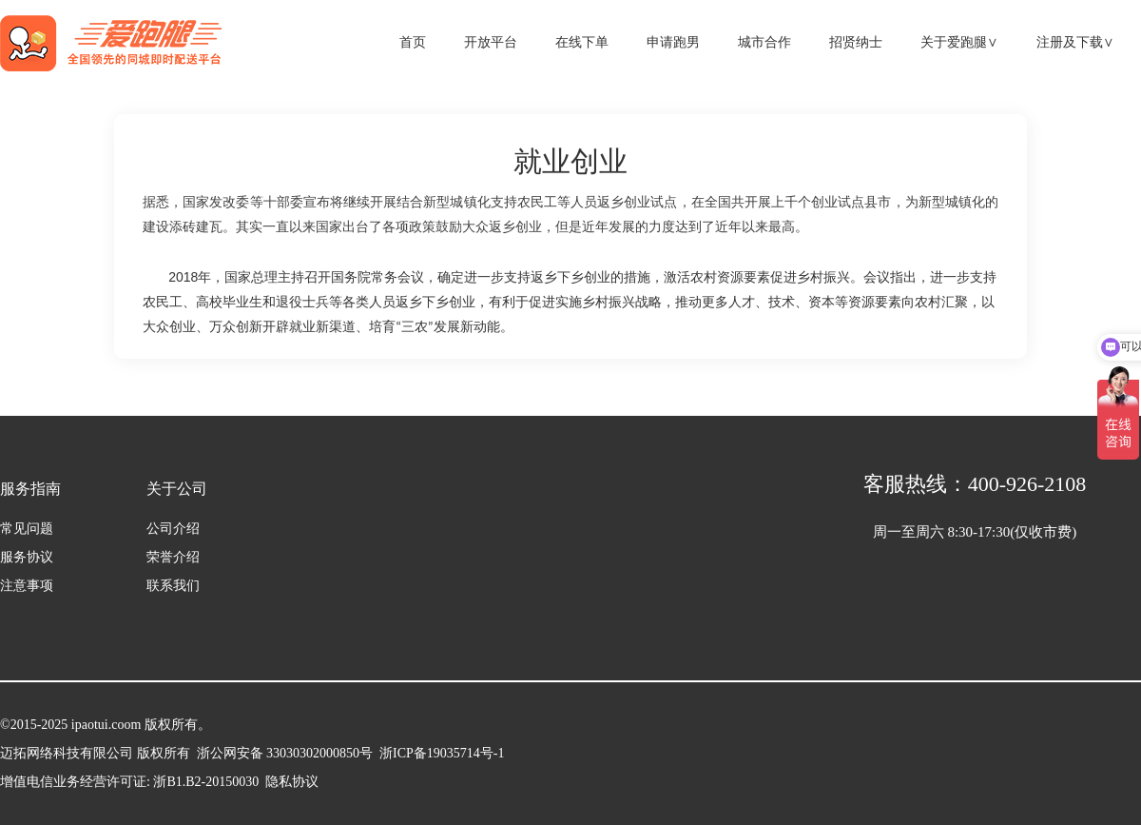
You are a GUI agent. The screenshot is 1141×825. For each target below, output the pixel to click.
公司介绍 (173, 528)
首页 (412, 42)
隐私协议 (292, 782)
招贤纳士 (855, 42)
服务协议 (26, 557)
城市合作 (764, 42)
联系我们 (173, 586)
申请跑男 (673, 42)
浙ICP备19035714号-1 (438, 753)
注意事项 (26, 586)
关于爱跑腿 (959, 42)
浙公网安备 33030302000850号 (285, 753)
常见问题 (26, 528)
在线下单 (582, 42)
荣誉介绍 (173, 557)
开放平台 (490, 42)
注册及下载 (1075, 42)
